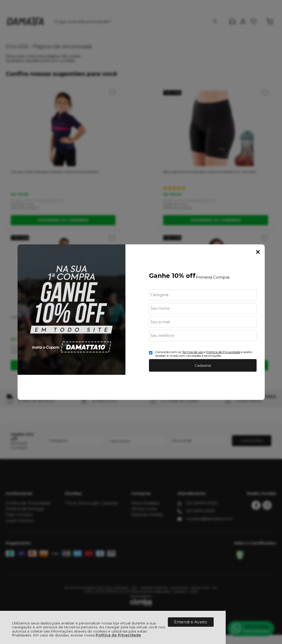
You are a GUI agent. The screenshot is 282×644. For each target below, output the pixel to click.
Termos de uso (192, 352)
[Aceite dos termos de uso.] (150, 352)
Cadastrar (203, 365)
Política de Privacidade (118, 635)
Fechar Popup (258, 252)
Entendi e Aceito (190, 621)
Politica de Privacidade (223, 352)
